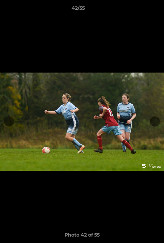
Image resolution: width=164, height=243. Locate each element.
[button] (140, 10)
